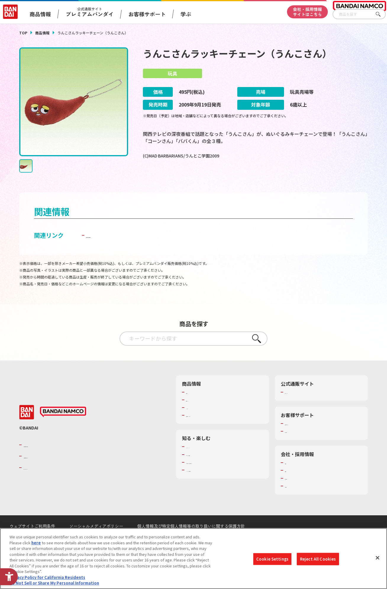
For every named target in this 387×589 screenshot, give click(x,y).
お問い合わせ (296, 500)
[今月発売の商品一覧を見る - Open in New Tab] (314, 180)
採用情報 (292, 485)
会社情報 (292, 477)
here (36, 542)
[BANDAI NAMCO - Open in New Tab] (63, 427)
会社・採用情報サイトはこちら (307, 11)
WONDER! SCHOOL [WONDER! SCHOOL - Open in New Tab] (202, 461)
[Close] (377, 557)
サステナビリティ (300, 493)
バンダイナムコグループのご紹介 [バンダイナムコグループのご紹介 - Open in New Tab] (58, 459)
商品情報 (42, 32)
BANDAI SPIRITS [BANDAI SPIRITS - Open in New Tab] (41, 482)
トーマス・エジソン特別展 (209, 469)
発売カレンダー (199, 414)
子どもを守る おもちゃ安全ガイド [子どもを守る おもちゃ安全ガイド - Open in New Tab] (131, 250)
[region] (193, 558)
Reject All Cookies (318, 559)
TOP (23, 32)
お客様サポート (147, 14)
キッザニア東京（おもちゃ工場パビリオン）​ (220, 479)
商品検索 (193, 407)
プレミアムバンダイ (302, 407)
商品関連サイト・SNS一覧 (209, 430)
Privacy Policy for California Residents (47, 577)
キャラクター (197, 422)
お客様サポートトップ (304, 438)
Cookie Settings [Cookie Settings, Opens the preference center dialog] (272, 559)
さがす (381, 14)
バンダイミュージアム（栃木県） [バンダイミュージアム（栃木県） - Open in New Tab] (215, 490)
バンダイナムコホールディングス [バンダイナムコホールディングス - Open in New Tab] (58, 471)
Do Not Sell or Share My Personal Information (54, 583)
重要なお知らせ (298, 446)
